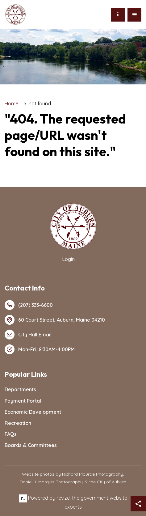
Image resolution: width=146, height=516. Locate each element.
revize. (63, 498)
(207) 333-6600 (29, 305)
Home (11, 103)
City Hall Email (28, 334)
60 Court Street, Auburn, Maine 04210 (55, 320)
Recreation (18, 423)
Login (68, 259)
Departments (20, 389)
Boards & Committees (31, 445)
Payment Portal (23, 401)
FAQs (11, 434)
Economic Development (33, 412)
